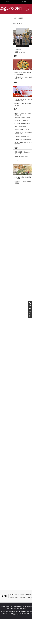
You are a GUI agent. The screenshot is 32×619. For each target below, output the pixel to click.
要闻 (27, 7)
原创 (15, 56)
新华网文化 (22, 597)
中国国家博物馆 (14, 597)
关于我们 (2, 606)
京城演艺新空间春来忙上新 (22, 136)
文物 (15, 160)
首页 (15, 18)
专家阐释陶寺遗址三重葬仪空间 (23, 139)
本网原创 (20, 18)
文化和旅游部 (13, 594)
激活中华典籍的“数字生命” (22, 156)
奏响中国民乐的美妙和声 (21, 120)
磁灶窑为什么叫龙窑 (20, 52)
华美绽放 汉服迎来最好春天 (22, 129)
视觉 (27, 10)
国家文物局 (21, 594)
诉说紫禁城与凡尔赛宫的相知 (22, 123)
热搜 (15, 109)
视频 (15, 82)
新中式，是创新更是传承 (21, 126)
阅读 (15, 148)
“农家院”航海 (18, 49)
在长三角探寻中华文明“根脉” (22, 118)
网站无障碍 (30, 311)
